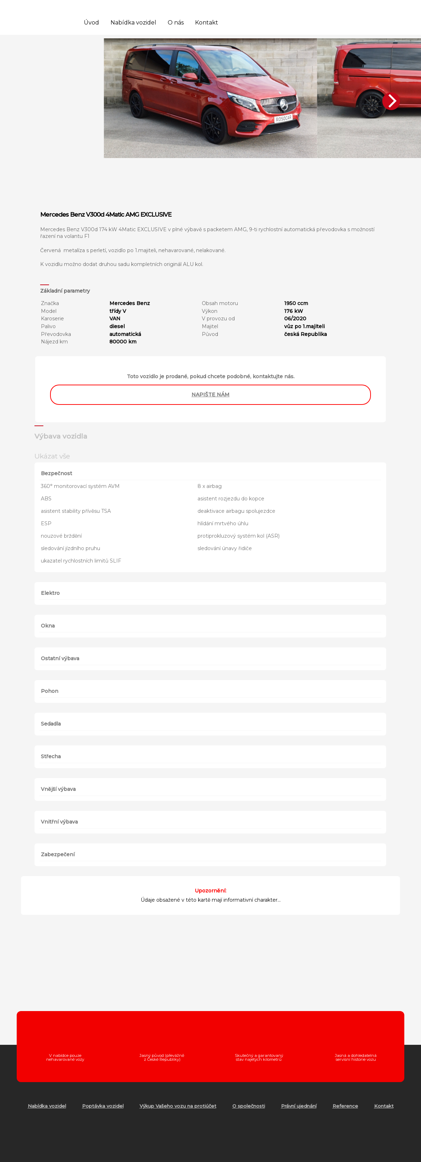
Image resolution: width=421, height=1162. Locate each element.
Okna (48, 626)
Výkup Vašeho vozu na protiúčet (178, 1106)
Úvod (91, 22)
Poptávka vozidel (103, 1106)
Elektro (50, 593)
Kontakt (206, 22)
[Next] (391, 101)
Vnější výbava (58, 789)
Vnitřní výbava (59, 822)
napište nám (210, 394)
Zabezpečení (58, 854)
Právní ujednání (299, 1106)
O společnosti (248, 1106)
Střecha (51, 756)
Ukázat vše (52, 456)
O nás (176, 22)
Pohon (49, 691)
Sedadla (51, 724)
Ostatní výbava (60, 658)
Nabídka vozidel (133, 22)
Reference (345, 1106)
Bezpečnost (56, 473)
